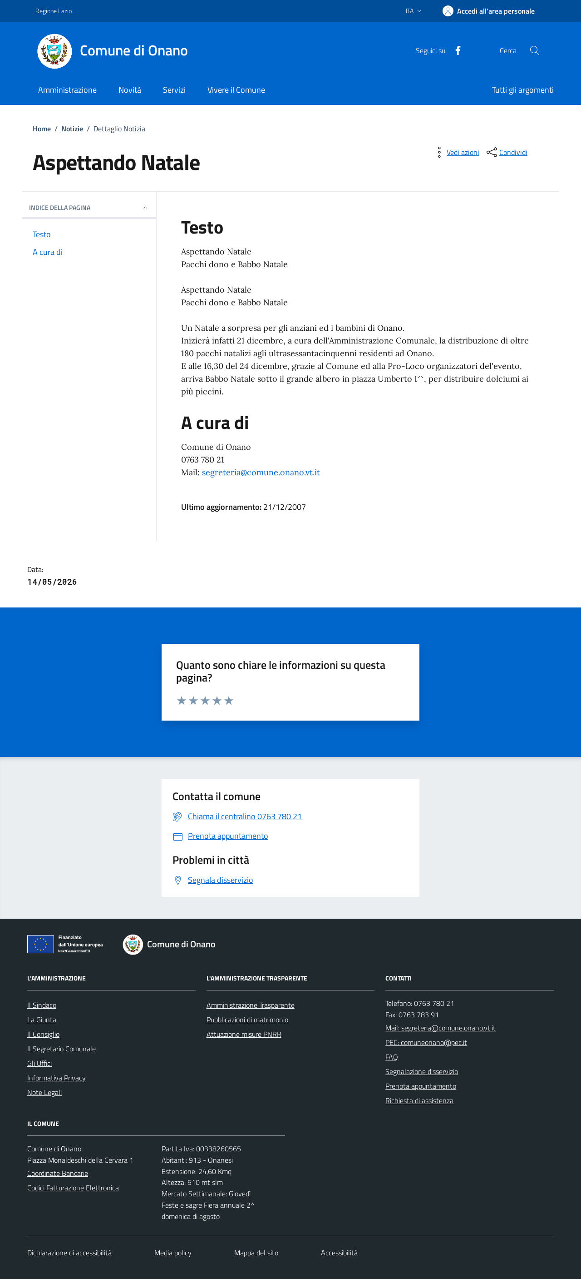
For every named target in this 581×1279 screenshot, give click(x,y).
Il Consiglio (43, 1034)
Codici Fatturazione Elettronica (73, 1187)
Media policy (173, 1252)
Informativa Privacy (56, 1077)
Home (42, 128)
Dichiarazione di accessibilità (69, 1252)
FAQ (391, 1056)
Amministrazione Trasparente (251, 1005)
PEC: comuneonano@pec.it (426, 1042)
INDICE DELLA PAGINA (89, 207)
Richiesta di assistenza (419, 1100)
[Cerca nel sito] (535, 50)
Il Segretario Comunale (61, 1048)
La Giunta (41, 1019)
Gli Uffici (39, 1063)
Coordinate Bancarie (57, 1173)
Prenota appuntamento (420, 1085)
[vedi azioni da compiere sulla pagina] (455, 152)
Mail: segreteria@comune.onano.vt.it (440, 1027)
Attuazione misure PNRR (244, 1034)
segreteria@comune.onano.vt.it (261, 472)
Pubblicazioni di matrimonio (247, 1019)
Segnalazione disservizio (421, 1071)
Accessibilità (339, 1252)
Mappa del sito (256, 1252)
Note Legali (44, 1092)
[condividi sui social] (506, 152)
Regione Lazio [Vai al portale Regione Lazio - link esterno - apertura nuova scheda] (53, 10)
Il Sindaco (41, 1005)
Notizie (72, 128)
